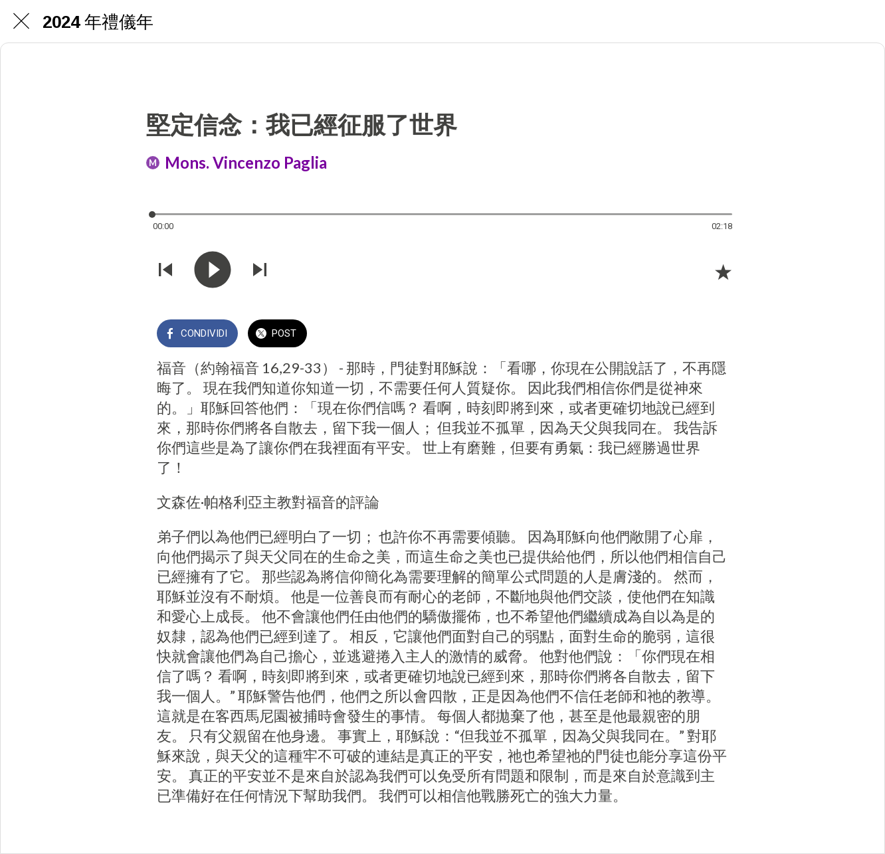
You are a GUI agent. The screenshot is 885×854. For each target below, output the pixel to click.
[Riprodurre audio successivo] (259, 271)
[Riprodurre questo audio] (213, 271)
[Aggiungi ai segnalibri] (723, 272)
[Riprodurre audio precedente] (165, 271)
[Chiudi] (21, 21)
